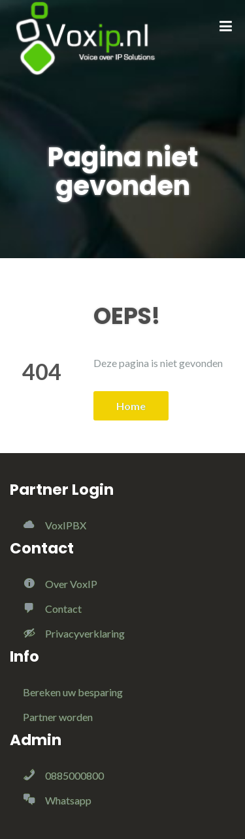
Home (131, 406)
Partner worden (58, 717)
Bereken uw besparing (73, 692)
